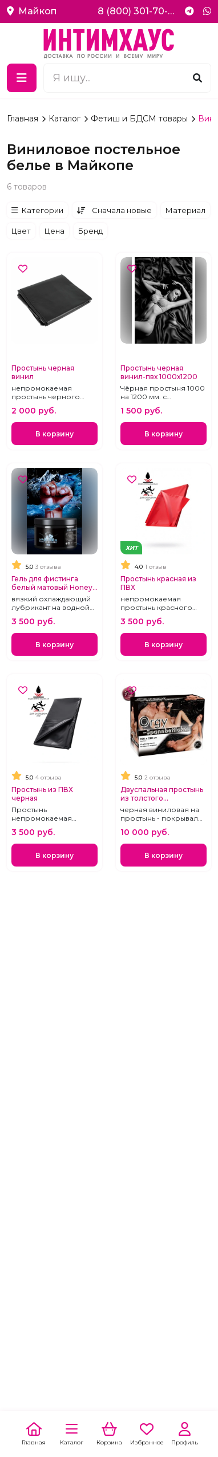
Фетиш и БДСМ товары (140, 118)
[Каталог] (71, 1434)
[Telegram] (189, 11)
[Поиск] (197, 77)
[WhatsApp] (207, 11)
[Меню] (22, 78)
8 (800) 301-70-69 (137, 11)
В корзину (54, 434)
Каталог (66, 118)
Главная (24, 118)
